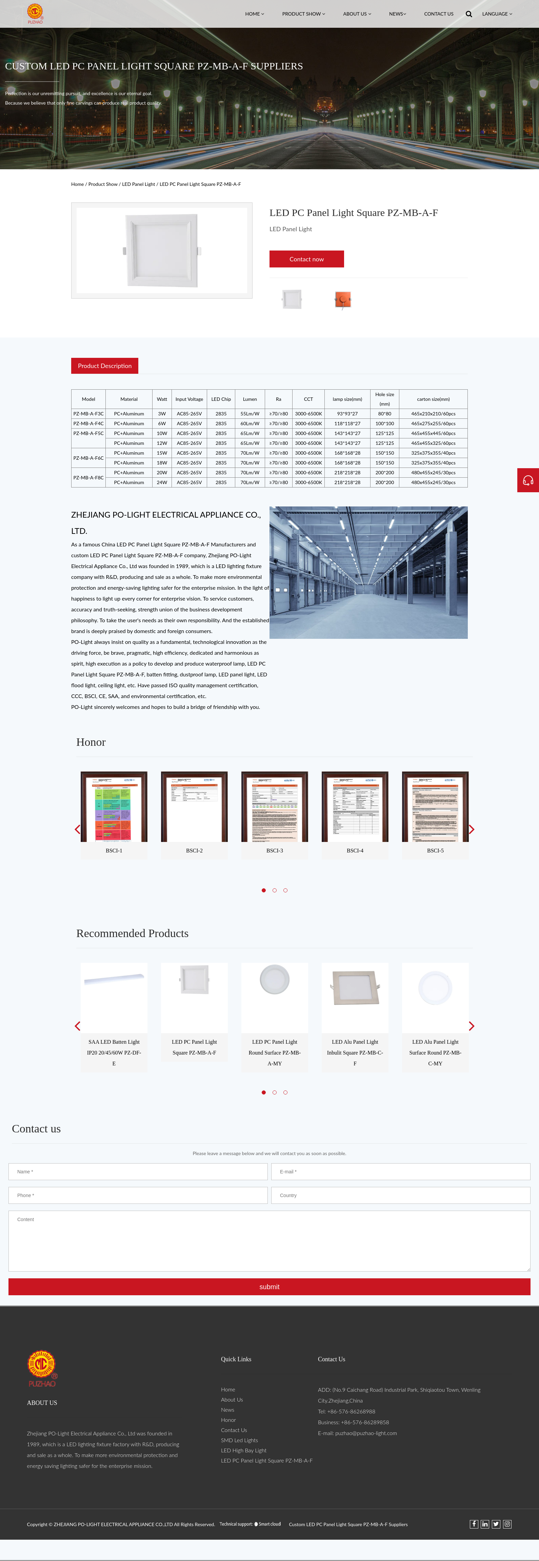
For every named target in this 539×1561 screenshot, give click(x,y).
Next (471, 828)
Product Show (303, 14)
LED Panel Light (138, 184)
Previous (77, 828)
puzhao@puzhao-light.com (366, 1433)
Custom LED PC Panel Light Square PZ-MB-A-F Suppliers (348, 1524)
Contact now (307, 259)
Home (254, 14)
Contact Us (439, 14)
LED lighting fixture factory (97, 1444)
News (397, 14)
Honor (228, 1419)
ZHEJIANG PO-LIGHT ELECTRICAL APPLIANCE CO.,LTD (114, 1524)
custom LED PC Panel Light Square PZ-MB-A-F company (138, 555)
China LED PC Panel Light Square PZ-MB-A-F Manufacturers (174, 544)
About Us (357, 14)
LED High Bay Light (243, 1450)
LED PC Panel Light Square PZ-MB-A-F (267, 1460)
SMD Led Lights (239, 1440)
